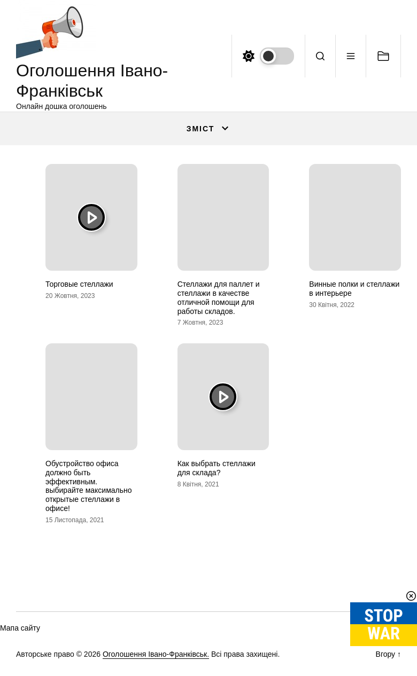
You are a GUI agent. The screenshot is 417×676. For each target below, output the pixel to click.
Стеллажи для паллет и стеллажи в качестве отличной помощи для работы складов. (218, 297)
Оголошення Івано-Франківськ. (156, 654)
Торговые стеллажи (79, 284)
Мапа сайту (20, 628)
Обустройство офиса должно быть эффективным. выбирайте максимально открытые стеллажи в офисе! (88, 486)
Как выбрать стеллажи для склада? (216, 468)
